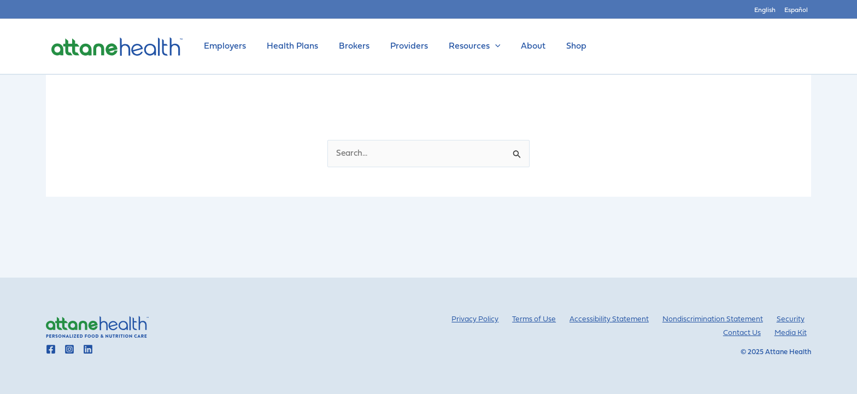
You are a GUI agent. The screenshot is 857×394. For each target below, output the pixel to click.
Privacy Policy (495, 319)
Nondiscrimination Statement (720, 319)
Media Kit (794, 333)
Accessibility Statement (620, 319)
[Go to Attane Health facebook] (51, 349)
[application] (480, 46)
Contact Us (750, 333)
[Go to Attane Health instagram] (69, 349)
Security (793, 319)
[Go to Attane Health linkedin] (88, 349)
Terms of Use (549, 319)
